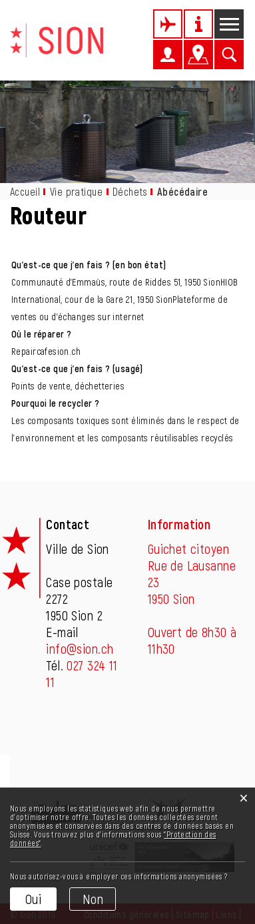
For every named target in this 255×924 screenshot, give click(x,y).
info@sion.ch (79, 648)
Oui (33, 899)
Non (93, 899)
